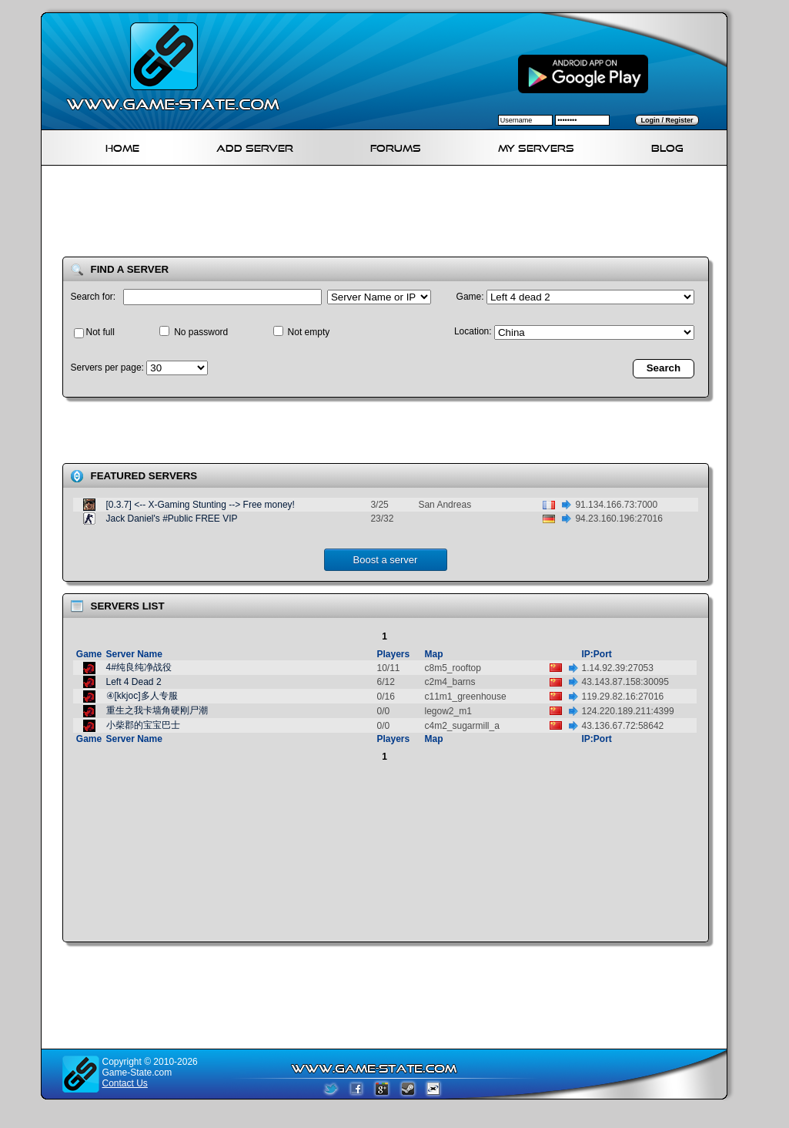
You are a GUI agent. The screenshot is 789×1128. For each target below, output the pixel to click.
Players (393, 654)
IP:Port (597, 654)
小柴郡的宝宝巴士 (143, 725)
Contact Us (125, 1083)
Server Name (134, 654)
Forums (395, 146)
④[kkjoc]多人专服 (142, 695)
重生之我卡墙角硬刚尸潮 (157, 710)
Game (89, 654)
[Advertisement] (390, 214)
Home (122, 146)
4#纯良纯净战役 (139, 667)
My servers (536, 146)
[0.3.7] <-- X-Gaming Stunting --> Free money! (200, 504)
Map (434, 654)
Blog (667, 146)
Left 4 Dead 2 (134, 681)
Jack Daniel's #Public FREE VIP (172, 518)
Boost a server (385, 560)
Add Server (254, 146)
